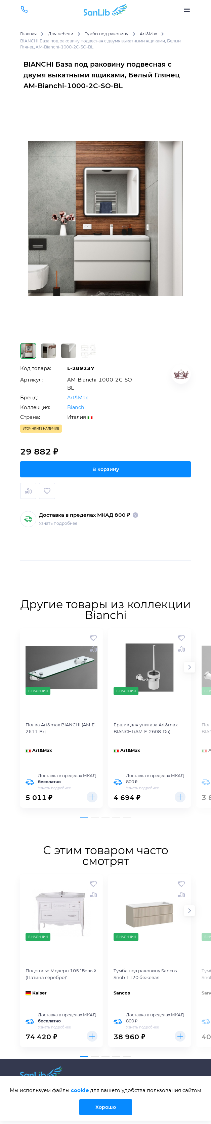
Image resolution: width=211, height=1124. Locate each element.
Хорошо (105, 1107)
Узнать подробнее (58, 523)
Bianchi (76, 407)
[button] (189, 667)
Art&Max (78, 397)
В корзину (105, 469)
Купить (92, 797)
